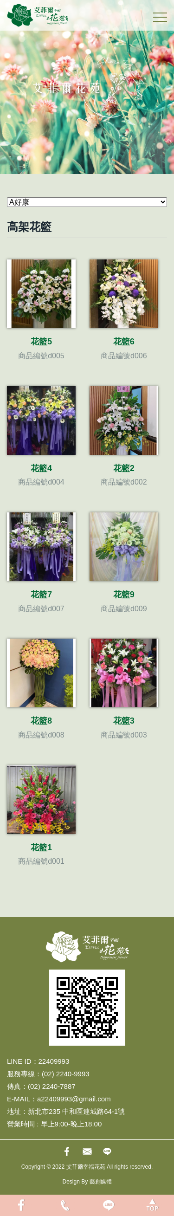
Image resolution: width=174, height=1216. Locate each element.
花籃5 (41, 341)
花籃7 (41, 594)
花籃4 (41, 468)
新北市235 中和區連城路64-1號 (76, 1111)
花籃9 (124, 594)
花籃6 (124, 341)
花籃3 (124, 720)
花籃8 (41, 720)
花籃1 (41, 847)
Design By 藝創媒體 (86, 1181)
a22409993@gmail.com (74, 1099)
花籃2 (124, 468)
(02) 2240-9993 (66, 1074)
